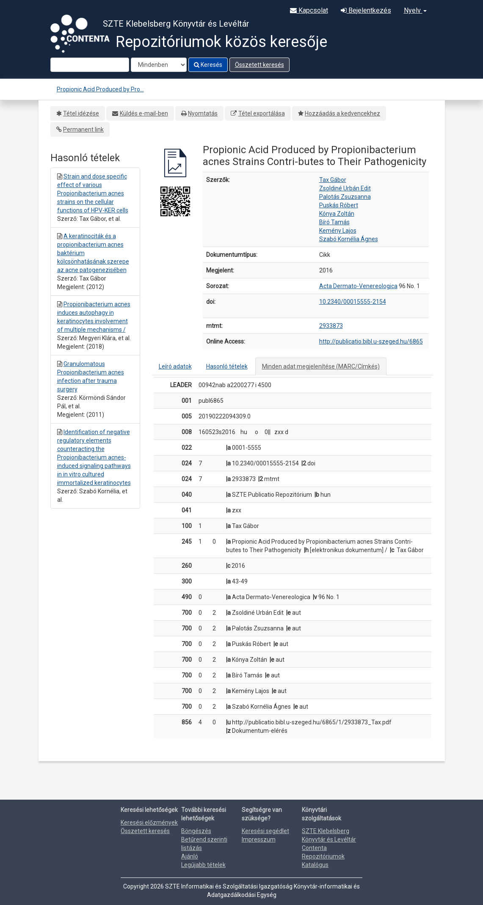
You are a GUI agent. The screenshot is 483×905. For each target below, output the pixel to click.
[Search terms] (89, 65)
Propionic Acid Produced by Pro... (100, 89)
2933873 (331, 325)
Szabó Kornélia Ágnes (348, 239)
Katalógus (315, 864)
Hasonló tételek (227, 366)
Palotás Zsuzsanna (345, 196)
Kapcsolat (309, 10)
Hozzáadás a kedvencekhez (342, 113)
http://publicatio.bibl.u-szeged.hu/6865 (371, 341)
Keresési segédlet (265, 831)
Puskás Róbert (338, 205)
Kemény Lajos (337, 230)
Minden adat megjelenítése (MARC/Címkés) (321, 366)
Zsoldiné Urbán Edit (345, 188)
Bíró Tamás (334, 222)
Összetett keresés (259, 64)
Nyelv (415, 10)
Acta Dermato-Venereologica (358, 286)
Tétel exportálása (261, 113)
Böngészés (196, 831)
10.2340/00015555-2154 (352, 301)
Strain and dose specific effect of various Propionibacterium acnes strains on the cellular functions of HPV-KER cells (92, 193)
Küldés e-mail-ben (144, 113)
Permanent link (83, 129)
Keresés (208, 64)
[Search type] (159, 65)
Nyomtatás (203, 113)
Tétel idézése (81, 113)
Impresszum (259, 839)
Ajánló (189, 856)
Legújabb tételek (203, 864)
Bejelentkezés (366, 10)
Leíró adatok (175, 366)
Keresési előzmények (149, 822)
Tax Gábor (332, 179)
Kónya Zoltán (336, 213)
